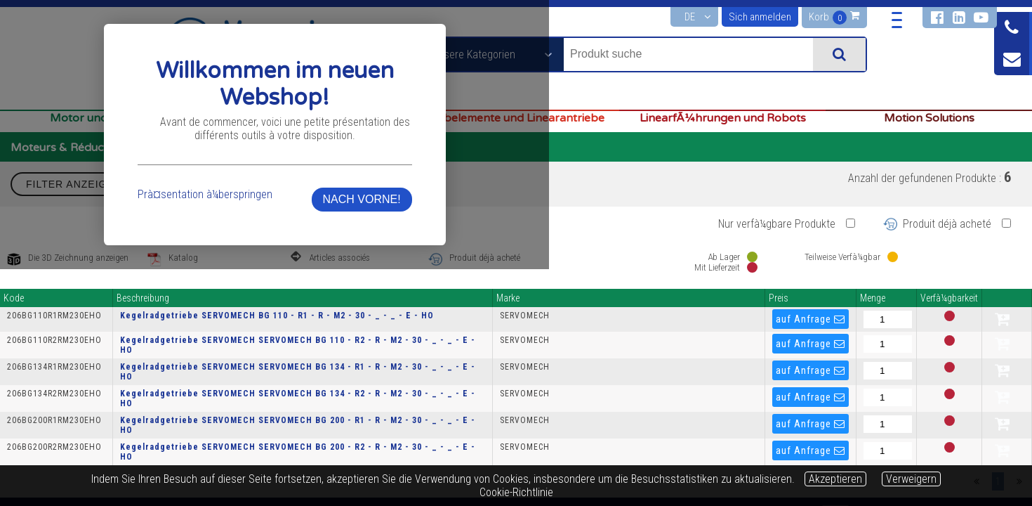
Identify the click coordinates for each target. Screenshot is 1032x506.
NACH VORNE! (723, 298)
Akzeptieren (835, 479)
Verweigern (911, 479)
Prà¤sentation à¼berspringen (325, 292)
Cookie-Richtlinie (516, 492)
